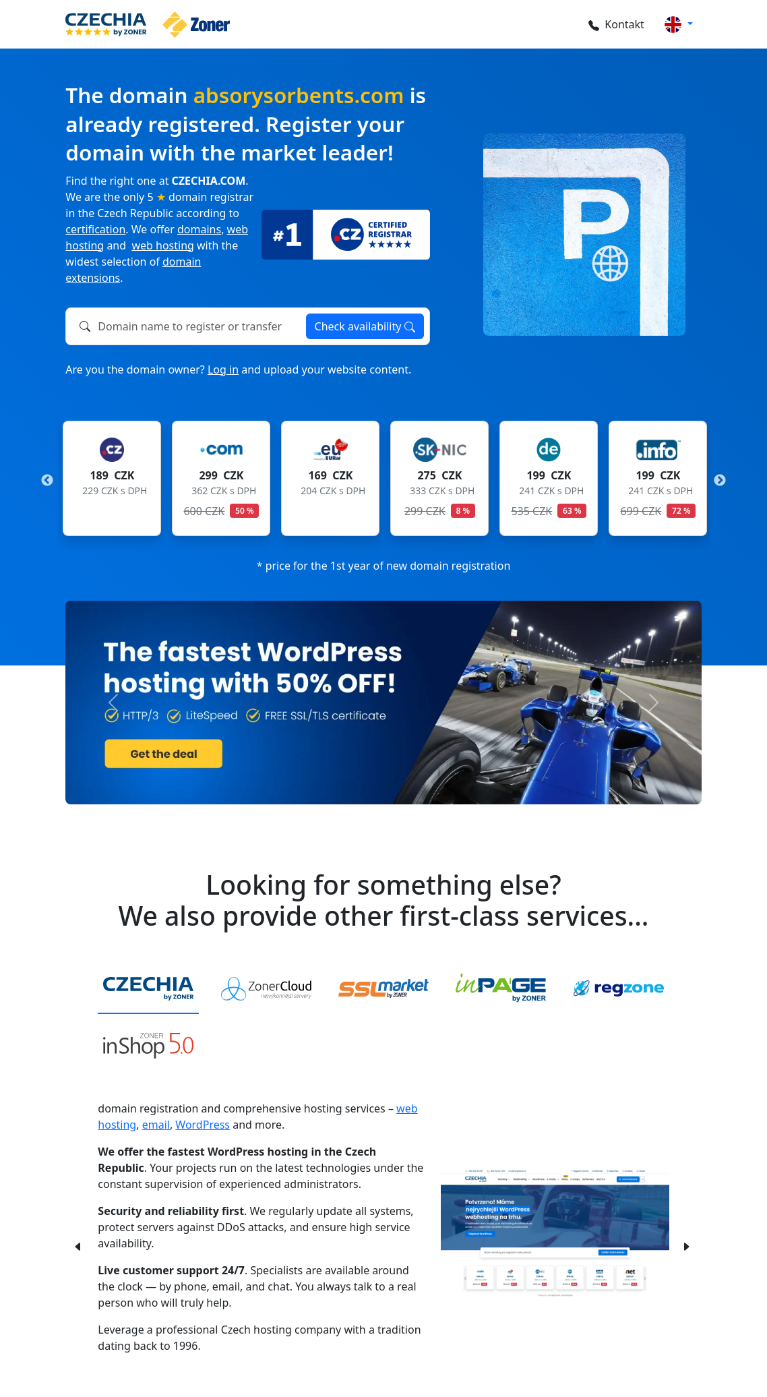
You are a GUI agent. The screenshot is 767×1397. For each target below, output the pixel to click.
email (156, 1124)
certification (95, 229)
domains (199, 229)
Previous (47, 480)
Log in (223, 369)
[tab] (148, 989)
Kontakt (615, 24)
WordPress (202, 1124)
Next (720, 480)
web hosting (162, 245)
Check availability (365, 326)
